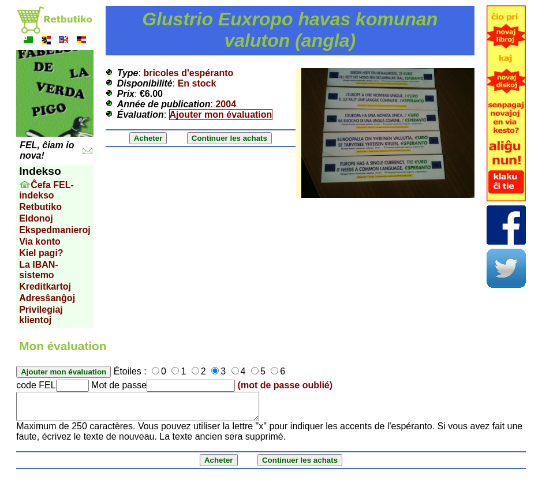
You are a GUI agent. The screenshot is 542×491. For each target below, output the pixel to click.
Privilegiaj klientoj (41, 315)
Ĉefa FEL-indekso (46, 190)
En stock (197, 83)
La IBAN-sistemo (38, 270)
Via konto (40, 241)
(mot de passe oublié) (285, 385)
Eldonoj (36, 218)
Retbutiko (40, 207)
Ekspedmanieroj (55, 230)
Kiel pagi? (41, 253)
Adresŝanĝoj (47, 298)
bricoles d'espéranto (188, 73)
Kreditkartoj (45, 286)
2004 (225, 104)
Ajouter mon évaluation (221, 114)
